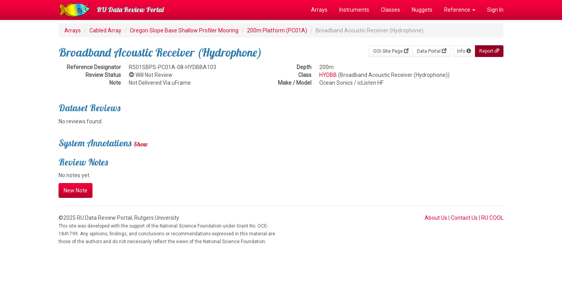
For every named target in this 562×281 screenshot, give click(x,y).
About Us (436, 218)
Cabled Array (105, 30)
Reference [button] (459, 10)
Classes (390, 10)
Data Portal (431, 51)
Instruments (354, 10)
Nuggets (422, 10)
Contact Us (464, 218)
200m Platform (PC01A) (277, 30)
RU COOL (492, 218)
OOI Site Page (391, 51)
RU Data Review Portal (130, 9)
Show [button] (140, 144)
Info (464, 51)
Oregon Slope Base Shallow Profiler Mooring (184, 30)
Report (489, 51)
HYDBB (328, 75)
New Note (75, 190)
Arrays (319, 10)
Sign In (495, 10)
